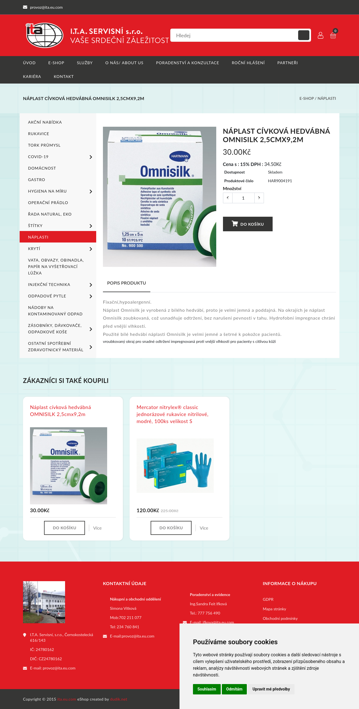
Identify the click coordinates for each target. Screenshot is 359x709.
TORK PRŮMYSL (44, 144)
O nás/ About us (124, 62)
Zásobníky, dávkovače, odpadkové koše (61, 328)
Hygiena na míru (61, 191)
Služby (85, 62)
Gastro (36, 179)
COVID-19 (61, 156)
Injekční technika (61, 284)
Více (97, 527)
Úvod (29, 62)
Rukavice (38, 133)
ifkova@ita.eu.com (218, 622)
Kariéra (32, 76)
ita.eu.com (66, 698)
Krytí (61, 248)
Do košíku (247, 223)
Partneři (288, 62)
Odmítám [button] (234, 689)
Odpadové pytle (61, 296)
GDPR (268, 599)
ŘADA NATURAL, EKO (50, 213)
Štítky (61, 225)
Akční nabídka (45, 121)
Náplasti (326, 98)
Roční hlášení (248, 62)
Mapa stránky (274, 608)
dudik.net (118, 698)
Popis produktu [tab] (126, 282)
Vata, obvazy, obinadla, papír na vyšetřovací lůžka (56, 266)
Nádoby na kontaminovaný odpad (55, 310)
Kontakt (64, 76)
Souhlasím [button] (206, 689)
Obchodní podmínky (280, 618)
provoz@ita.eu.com (59, 667)
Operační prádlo (48, 202)
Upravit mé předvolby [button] (271, 689)
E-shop (56, 62)
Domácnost (42, 167)
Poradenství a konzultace (187, 62)
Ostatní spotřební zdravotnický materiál (61, 346)
